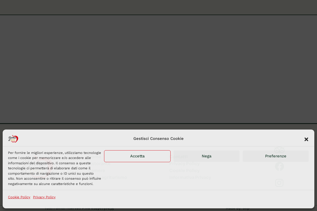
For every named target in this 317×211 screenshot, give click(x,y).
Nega (207, 156)
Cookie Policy (19, 197)
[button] (306, 138)
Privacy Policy (44, 197)
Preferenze (275, 156)
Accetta (137, 156)
